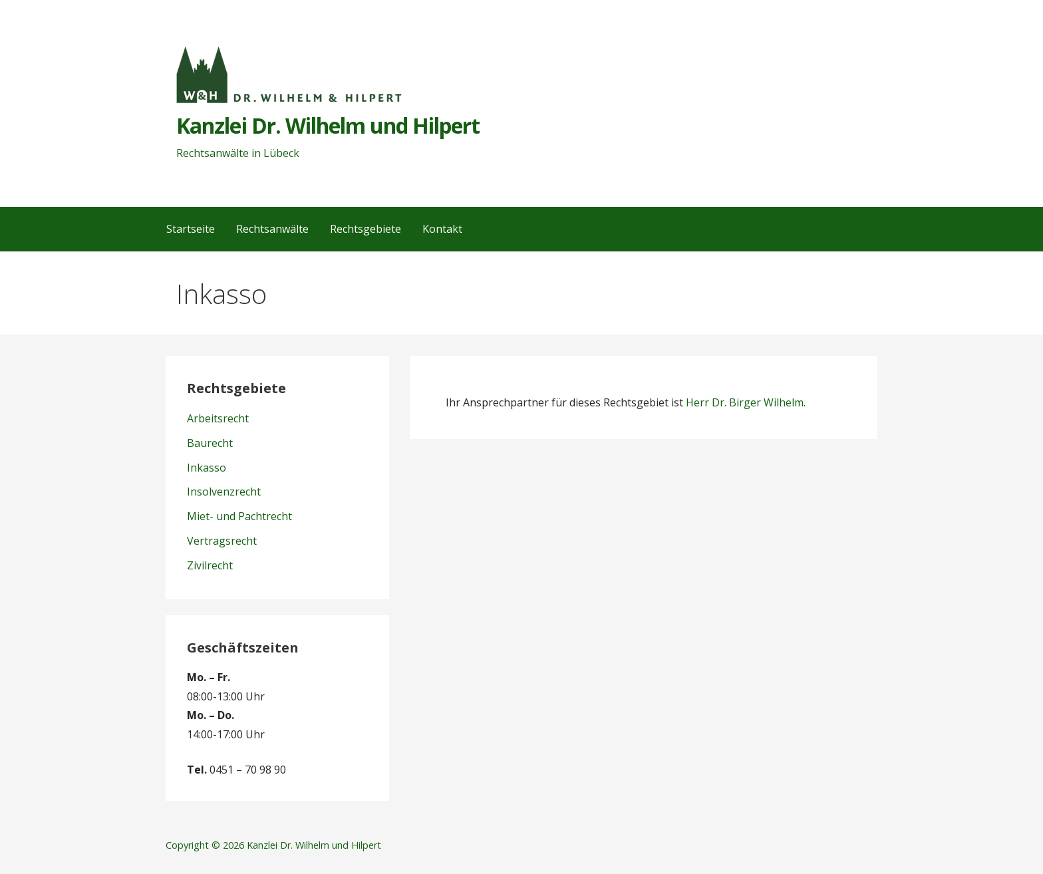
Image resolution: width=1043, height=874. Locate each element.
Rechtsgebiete (365, 228)
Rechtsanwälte (272, 228)
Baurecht (210, 443)
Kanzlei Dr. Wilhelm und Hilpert (328, 125)
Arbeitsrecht (218, 418)
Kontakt (442, 228)
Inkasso (206, 467)
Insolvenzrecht (224, 491)
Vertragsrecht (222, 540)
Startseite (190, 228)
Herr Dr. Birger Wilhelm (745, 402)
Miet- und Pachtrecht (239, 516)
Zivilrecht (210, 565)
